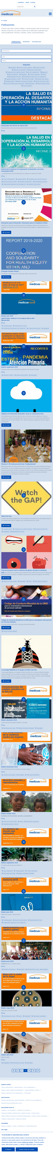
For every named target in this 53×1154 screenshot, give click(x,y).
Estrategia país (36, 41)
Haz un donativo (11, 1110)
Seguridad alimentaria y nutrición (13, 79)
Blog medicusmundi (32, 1126)
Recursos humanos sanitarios (25, 67)
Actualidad (4, 1123)
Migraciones (44, 72)
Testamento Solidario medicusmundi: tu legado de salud (15, 1113)
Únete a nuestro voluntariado (39, 1116)
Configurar (8, 1149)
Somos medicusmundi (7, 1087)
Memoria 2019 (5, 320)
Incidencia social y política (43, 79)
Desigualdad (24, 74)
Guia (2, 572)
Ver (4, 130)
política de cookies (27, 1142)
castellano (21, 2)
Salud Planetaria (30, 83)
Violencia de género (27, 85)
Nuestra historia (18, 1087)
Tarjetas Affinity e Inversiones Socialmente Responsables (15, 1116)
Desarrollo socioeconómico (35, 70)
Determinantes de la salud (15, 76)
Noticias (3, 1126)
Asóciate (3, 1110)
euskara (32, 2)
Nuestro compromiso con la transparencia (12, 1093)
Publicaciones (16, 41)
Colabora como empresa (23, 1110)
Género (44, 74)
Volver (5, 20)
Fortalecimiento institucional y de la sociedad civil (35, 76)
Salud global (13, 67)
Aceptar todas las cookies (26, 1149)
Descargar (7, 232)
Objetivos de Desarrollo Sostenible (25, 81)
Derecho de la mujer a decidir (42, 81)
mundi (18, 318)
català (27, 2)
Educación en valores (40, 67)
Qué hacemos (5, 1097)
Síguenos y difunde (21, 1119)
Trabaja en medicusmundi (8, 1119)
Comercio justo (35, 1113)
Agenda (9, 1126)
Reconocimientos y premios (32, 1090)
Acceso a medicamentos (33, 72)
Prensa (14, 1126)
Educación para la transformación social (11, 1103)
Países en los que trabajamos (33, 1100)
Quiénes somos (6, 1084)
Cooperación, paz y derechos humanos (16, 72)
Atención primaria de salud (43, 83)
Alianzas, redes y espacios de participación (12, 1090)
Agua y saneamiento (13, 74)
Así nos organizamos (29, 1087)
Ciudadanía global (10, 81)
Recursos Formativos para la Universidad (14, 83)
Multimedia (26, 41)
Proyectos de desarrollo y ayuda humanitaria (12, 1100)
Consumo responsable (34, 74)
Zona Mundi (28, 1093)
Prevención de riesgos (29, 79)
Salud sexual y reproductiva (20, 70)
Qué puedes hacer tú (7, 1107)
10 (33, 1070)
